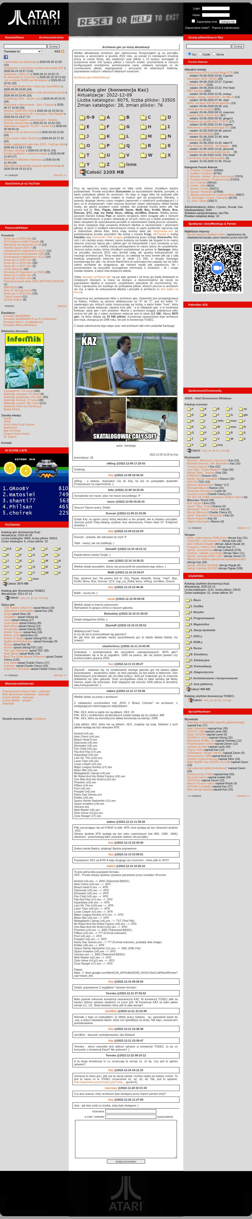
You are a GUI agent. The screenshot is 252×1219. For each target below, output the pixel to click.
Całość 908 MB (198, 689)
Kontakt (6, 442)
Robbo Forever (13, 632)
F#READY (193, 475)
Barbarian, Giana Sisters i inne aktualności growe (34, 92)
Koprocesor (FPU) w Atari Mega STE (210, 72)
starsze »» (60, 175)
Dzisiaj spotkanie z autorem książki (25, 153)
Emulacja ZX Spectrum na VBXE (24, 272)
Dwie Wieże (11, 653)
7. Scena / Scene (197, 188)
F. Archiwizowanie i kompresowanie (212, 678)
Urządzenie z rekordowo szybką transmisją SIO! (33, 67)
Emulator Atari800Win (17, 315)
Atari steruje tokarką (199, 789)
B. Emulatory (197, 654)
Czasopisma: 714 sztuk (18, 390)
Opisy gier (8, 604)
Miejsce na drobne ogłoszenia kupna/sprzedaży (216, 559)
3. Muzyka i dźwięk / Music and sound (210, 176)
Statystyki (8, 703)
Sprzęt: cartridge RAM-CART (205, 556)
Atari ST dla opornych (17, 290)
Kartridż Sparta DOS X (18, 247)
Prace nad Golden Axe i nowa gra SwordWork (32, 86)
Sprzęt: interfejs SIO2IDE (202, 565)
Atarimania (10, 427)
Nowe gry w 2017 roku (18, 265)
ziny (218, 444)
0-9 (7, 548)
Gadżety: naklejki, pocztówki (204, 553)
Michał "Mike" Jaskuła (200, 472)
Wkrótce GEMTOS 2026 (19, 110)
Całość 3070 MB (16, 583)
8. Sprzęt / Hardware (200, 191)
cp (243, 408)
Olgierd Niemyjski (198, 521)
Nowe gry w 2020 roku (18, 259)
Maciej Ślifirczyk (197, 512)
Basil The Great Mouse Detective (24, 656)
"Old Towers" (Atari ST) (18, 607)
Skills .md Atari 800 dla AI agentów (208, 103)
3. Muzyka (195, 612)
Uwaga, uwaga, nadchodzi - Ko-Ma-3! (210, 96)
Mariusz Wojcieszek (199, 484)
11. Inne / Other (196, 200)
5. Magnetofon (197, 624)
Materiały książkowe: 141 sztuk (23, 397)
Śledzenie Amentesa (200, 490)
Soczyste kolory (197, 777)
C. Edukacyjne (197, 660)
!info (218, 420)
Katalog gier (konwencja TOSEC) (23, 590)
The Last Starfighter (16, 650)
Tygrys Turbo (195, 749)
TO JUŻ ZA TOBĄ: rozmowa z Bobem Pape (214, 497)
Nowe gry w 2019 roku (18, 262)
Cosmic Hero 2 (196, 84)
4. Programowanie (200, 618)
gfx (243, 414)
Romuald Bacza (197, 487)
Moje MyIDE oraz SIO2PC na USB (208, 761)
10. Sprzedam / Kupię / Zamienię (207, 197)
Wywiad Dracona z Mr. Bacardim (207, 463)
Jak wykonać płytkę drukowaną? (207, 768)
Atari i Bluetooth (197, 728)
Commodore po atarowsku (20, 61)
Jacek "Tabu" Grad (198, 506)
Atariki (7, 418)
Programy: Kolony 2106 (201, 546)
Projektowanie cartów (200, 743)
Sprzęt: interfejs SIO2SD (202, 568)
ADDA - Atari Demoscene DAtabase (208, 398)
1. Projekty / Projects (200, 170)
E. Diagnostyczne (200, 672)
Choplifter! (10, 616)
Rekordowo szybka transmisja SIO (208, 127)
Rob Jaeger (194, 503)
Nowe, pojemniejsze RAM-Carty (207, 537)
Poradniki (7, 235)
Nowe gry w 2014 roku (18, 293)
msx (231, 426)
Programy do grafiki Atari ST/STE (207, 121)
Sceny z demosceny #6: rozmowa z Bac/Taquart (34, 113)
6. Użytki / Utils (196, 185)
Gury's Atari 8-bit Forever (19, 424)
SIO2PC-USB (195, 731)
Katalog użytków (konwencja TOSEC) (209, 696)
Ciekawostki (194, 139)
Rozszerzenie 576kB (200, 774)
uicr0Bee (111, 1011)
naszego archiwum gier (96, 276)
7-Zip (34, 598)
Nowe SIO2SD (196, 734)
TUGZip (43, 598)
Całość (12, 597)
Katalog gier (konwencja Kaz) (20, 532)
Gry (194, 54)
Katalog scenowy (196, 404)
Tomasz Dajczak (197, 466)
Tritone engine (13, 296)
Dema (220, 54)
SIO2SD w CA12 (197, 737)
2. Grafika (194, 606)
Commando (11, 623)
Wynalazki (191, 719)
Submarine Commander (19, 610)
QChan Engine (13, 299)
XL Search (10, 436)
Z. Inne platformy (199, 684)
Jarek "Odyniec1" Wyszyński (204, 515)
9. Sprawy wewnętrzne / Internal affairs (211, 194)
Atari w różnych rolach (201, 783)
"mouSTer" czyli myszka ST (204, 540)
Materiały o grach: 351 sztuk (21, 403)
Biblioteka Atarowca (14, 331)
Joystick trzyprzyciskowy (202, 758)
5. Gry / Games (196, 182)
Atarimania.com (163, 231)
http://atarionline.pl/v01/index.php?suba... (99, 1082)
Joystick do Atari (197, 746)
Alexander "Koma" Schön (202, 509)
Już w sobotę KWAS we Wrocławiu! (26, 80)
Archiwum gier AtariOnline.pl (91, 77)
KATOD (192, 481)
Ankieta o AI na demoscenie (21, 132)
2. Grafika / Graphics (200, 173)
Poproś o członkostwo (225, 27)
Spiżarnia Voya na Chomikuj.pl (22, 406)
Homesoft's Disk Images (107, 237)
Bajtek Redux (12, 409)
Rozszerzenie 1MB (199, 755)
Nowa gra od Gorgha (200, 109)
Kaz (111, 475)
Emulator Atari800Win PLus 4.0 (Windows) (30, 318)
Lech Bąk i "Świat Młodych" (204, 469)
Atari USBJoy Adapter (200, 543)
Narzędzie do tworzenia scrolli (22, 244)
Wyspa (8, 644)
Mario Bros (10, 626)
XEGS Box (194, 780)
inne (33, 578)
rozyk (111, 598)
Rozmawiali (192, 457)
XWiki (7, 421)
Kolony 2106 (11, 635)
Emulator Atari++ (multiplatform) (23, 321)
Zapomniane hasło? (197, 27)
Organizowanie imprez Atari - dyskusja (26, 691)
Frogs (7, 613)
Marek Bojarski (196, 518)
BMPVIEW (10, 287)
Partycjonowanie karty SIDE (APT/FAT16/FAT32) (34, 281)
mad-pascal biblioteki (200, 133)
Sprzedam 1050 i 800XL (202, 78)
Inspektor (9, 665)
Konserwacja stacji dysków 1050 (24, 253)
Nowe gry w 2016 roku (18, 275)
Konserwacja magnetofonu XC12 (24, 256)
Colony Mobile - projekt (16, 700)
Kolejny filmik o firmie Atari (203, 115)
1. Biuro (193, 600)
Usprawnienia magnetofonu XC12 (25, 250)
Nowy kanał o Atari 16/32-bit (21, 138)
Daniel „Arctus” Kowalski (202, 478)
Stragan (190, 534)
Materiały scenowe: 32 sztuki (22, 393)
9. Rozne (194, 648)
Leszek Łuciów (196, 493)
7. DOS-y (194, 636)
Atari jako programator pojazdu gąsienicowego (32, 165)
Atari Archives (12, 430)
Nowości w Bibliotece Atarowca (23, 159)
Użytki (206, 54)
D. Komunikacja (199, 666)
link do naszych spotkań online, (206, 234)
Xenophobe (11, 629)
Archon (8, 647)
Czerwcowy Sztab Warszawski (206, 158)
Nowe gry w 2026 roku (18, 238)
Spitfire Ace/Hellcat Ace (18, 641)
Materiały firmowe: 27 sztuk (21, 400)
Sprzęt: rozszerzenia (200, 549)
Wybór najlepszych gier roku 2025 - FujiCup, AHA (34, 144)
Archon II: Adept (14, 638)
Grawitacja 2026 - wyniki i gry (22, 98)
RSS (59, 51)
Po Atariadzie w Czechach (20, 77)
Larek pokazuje (13, 269)
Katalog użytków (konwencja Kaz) (207, 583)
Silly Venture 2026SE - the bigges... (209, 145)
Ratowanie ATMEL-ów (201, 740)
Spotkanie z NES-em (17, 74)
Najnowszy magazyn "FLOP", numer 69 (28, 125)
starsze (62, 305)
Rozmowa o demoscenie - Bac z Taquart (29, 104)
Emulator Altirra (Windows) (20, 325)
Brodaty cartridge (14, 150)
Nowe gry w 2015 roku (18, 278)
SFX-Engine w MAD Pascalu (21, 241)
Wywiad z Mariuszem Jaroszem (207, 460)
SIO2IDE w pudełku (199, 786)
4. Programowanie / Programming (208, 179)
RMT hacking (195, 90)
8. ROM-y (194, 642)
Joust (7, 619)
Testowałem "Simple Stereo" (204, 752)
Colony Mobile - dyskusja (17, 697)
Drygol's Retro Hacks (17, 433)
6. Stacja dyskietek (200, 630)
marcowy (111, 1087)
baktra (111, 866)
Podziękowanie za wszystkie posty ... (210, 151)
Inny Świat (10, 662)
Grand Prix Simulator (17, 668)
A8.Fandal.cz (161, 234)
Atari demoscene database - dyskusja (25, 694)
